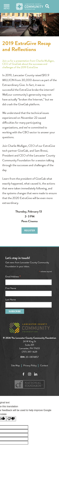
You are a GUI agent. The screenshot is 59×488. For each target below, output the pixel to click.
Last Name (10, 299)
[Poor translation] (11, 418)
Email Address (13, 276)
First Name (10, 288)
